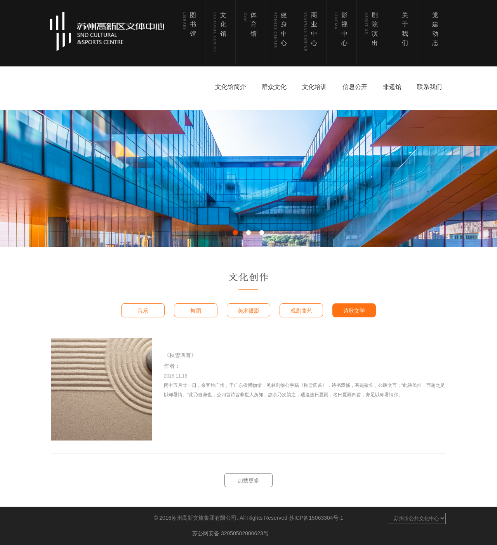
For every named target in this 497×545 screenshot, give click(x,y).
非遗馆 (392, 87)
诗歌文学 (354, 311)
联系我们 (429, 87)
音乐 (142, 311)
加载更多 (248, 480)
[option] (248, 178)
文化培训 (314, 87)
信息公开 (354, 87)
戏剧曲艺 (301, 311)
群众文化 (274, 87)
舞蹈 (195, 311)
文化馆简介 (230, 87)
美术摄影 (248, 311)
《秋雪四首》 (180, 355)
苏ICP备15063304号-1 (316, 518)
